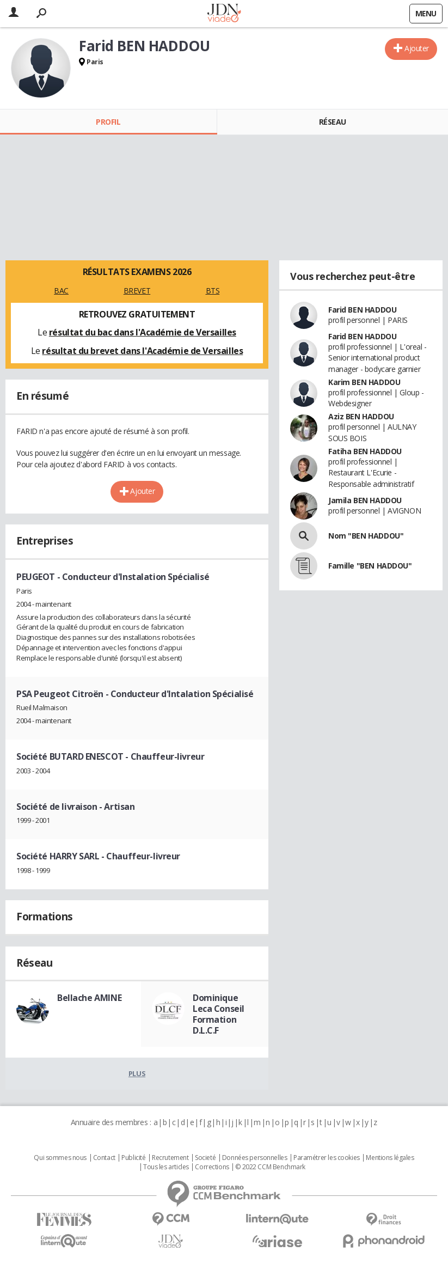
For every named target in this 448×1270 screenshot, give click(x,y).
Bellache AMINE (89, 998)
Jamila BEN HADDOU (365, 500)
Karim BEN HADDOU (364, 382)
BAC (61, 290)
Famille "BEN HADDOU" (370, 565)
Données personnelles (254, 1158)
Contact (104, 1158)
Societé (205, 1158)
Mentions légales (390, 1158)
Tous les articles (166, 1167)
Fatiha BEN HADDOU (365, 451)
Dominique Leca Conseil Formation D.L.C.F (218, 1014)
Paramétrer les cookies (326, 1158)
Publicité (133, 1158)
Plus (136, 1073)
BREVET (137, 290)
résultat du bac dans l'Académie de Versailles (142, 332)
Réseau (332, 122)
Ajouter (416, 48)
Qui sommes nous (60, 1158)
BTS (213, 290)
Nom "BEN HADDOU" (365, 535)
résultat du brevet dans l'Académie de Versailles (142, 351)
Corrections (212, 1167)
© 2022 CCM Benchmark (270, 1167)
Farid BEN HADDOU (362, 309)
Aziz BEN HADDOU (361, 416)
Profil (108, 122)
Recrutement (170, 1158)
